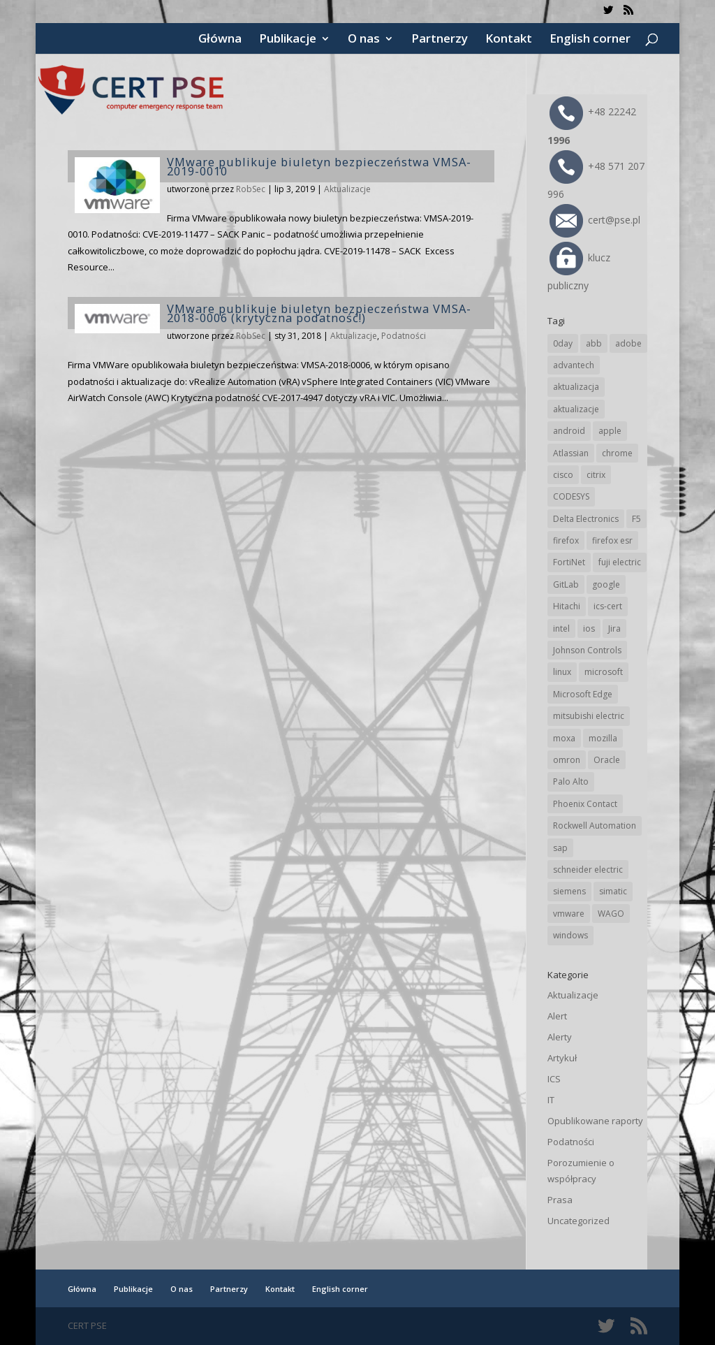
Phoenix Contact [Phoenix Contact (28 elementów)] (585, 804)
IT (550, 1099)
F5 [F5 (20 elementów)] (636, 519)
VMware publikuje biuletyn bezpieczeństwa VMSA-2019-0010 (319, 166)
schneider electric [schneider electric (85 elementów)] (588, 869)
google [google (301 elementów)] (606, 584)
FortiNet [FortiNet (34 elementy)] (569, 562)
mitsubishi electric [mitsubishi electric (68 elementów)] (588, 716)
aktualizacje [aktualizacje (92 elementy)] (576, 409)
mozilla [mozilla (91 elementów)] (603, 738)
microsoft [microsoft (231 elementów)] (603, 672)
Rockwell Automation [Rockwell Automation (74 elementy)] (594, 825)
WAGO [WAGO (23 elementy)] (611, 913)
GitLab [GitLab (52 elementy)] (566, 584)
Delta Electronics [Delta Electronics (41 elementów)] (586, 519)
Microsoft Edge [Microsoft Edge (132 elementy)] (582, 694)
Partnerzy (439, 40)
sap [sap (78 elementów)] (560, 848)
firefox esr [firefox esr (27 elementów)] (612, 540)
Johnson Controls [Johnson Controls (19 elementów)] (587, 650)
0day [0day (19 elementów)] (563, 343)
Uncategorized (578, 1220)
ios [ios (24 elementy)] (589, 628)
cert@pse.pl (595, 219)
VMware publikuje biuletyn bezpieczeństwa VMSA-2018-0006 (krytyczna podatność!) (319, 313)
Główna (220, 40)
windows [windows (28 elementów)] (570, 935)
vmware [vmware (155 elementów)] (568, 913)
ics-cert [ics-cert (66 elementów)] (608, 606)
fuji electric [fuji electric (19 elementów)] (619, 562)
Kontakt (508, 40)
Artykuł (562, 1058)
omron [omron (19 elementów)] (566, 760)
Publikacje (287, 40)
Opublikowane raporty (595, 1120)
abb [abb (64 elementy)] (594, 343)
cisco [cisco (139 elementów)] (563, 475)
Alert (557, 1016)
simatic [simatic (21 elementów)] (613, 891)
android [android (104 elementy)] (569, 431)
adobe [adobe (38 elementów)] (628, 343)
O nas (364, 40)
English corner (590, 40)
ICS (554, 1079)
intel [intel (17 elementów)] (561, 628)
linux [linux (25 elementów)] (562, 672)
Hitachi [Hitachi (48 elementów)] (566, 606)
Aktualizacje (347, 189)
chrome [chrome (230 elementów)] (617, 453)
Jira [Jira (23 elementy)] (614, 628)
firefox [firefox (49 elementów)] (566, 540)
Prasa (560, 1199)
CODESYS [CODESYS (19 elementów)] (571, 496)
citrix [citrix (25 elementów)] (596, 475)
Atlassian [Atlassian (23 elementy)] (571, 453)
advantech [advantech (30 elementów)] (573, 365)
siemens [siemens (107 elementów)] (569, 891)
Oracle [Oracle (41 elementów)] (607, 760)
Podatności (403, 336)
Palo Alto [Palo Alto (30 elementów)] (571, 781)
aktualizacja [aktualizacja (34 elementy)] (576, 387)
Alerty (559, 1037)
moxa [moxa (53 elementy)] (564, 738)
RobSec (250, 189)
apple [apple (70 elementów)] (609, 431)
